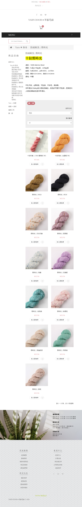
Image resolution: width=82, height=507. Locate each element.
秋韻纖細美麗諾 (17, 74)
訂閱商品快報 (58, 465)
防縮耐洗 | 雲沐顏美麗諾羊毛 (17, 79)
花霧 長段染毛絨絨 (17, 96)
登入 (48, 2)
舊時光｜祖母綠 (36, 311)
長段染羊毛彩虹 (17, 91)
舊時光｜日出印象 (37, 233)
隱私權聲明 (23, 484)
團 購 (10, 113)
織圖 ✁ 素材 (12, 106)
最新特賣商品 (24, 461)
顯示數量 (69, 118)
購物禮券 (24, 458)
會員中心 (58, 455)
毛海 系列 (15, 72)
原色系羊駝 (15, 67)
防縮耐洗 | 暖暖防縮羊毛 (17, 83)
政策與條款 (23, 487)
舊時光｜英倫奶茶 (37, 350)
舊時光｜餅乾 (36, 389)
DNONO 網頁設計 (41, 496)
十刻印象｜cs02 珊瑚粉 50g (36, 156)
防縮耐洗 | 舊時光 (39, 47)
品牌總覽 (24, 455)
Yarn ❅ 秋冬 (21, 47)
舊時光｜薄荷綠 (62, 350)
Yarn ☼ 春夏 (12, 103)
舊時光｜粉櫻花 (62, 311)
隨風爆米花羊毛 (17, 93)
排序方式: (69, 108)
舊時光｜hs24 (36, 194)
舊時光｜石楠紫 (62, 272)
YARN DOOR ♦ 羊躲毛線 (41, 20)
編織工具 (11, 110)
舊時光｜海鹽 (36, 272)
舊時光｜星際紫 (62, 233)
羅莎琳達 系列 (16, 70)
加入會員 (42, 2)
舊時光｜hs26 (62, 194)
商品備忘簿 (58, 461)
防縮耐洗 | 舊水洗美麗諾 (17, 88)
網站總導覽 (23, 468)
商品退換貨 (23, 465)
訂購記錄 (58, 458)
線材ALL (11, 62)
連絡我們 (58, 468)
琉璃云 (14, 99)
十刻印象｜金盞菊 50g (62, 156)
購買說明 (24, 481)
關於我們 (24, 478)
